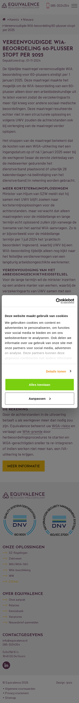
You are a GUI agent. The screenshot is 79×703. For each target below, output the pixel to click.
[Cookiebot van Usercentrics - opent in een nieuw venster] (56, 301)
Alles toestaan (39, 384)
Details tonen (56, 371)
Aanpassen (40, 398)
